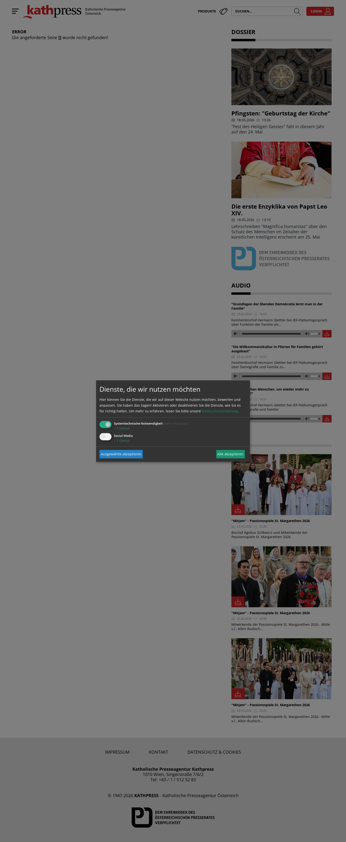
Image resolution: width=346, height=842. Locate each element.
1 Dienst (122, 428)
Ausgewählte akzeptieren (121, 454)
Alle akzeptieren (230, 454)
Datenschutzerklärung (220, 411)
